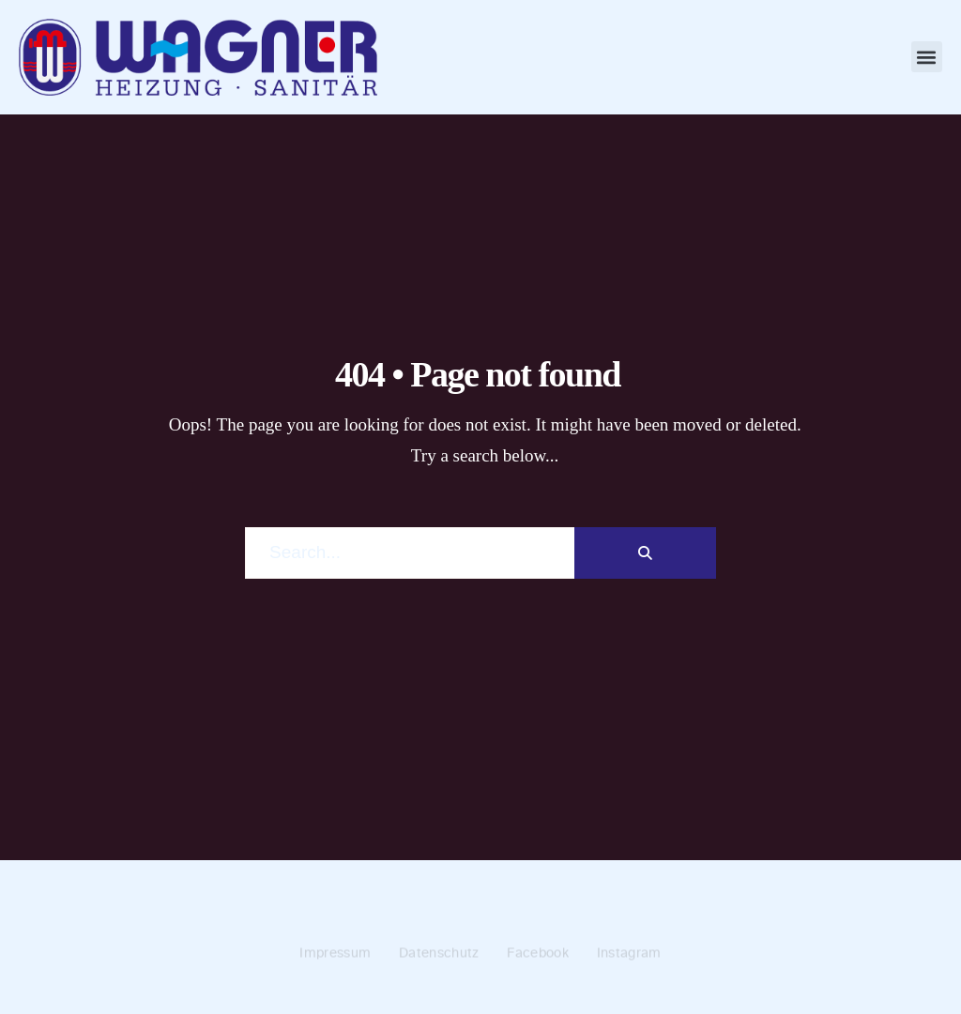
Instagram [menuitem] (629, 954)
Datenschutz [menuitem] (439, 954)
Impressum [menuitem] (335, 954)
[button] (926, 56)
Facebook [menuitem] (537, 954)
